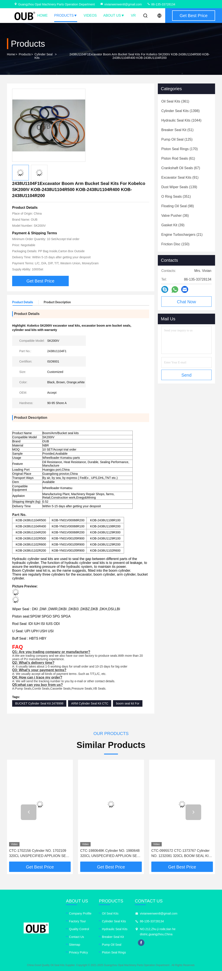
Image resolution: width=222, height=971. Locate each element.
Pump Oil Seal (111, 944)
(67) (180, 168)
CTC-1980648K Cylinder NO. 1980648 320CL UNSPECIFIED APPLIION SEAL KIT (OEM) (110, 854)
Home (42, 15)
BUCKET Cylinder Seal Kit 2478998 (39, 703)
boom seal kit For (127, 703)
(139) (179, 187)
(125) (177, 139)
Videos (90, 15)
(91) (180, 177)
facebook (141, 942)
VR (133, 15)
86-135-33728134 (161, 4)
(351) (176, 196)
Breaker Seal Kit (113, 937)
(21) (181, 234)
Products (65, 15)
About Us (113, 15)
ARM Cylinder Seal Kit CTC (89, 703)
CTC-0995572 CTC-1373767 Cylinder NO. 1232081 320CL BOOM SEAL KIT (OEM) (181, 854)
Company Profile (80, 913)
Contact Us (76, 937)
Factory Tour (77, 921)
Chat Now (186, 301)
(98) (177, 206)
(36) (175, 215)
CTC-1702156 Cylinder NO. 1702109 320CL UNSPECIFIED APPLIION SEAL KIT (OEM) (39, 854)
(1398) (180, 111)
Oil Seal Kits (110, 913)
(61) (178, 158)
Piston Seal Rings (114, 952)
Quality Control (79, 929)
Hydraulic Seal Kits (114, 929)
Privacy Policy (78, 952)
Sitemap (74, 944)
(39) (172, 225)
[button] (28, 812)
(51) (177, 130)
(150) (175, 244)
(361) (175, 101)
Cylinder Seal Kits (43, 56)
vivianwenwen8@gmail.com (121, 4)
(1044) (181, 120)
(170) (179, 149)
